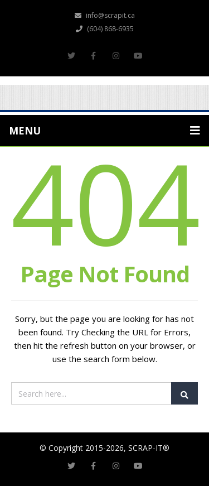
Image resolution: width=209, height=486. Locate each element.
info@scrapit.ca (105, 15)
